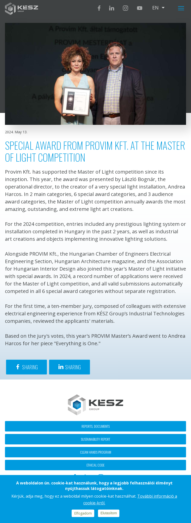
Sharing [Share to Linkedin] (73, 367)
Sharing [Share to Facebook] (30, 367)
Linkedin (111, 8)
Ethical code (95, 465)
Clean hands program (95, 452)
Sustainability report (95, 439)
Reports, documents (96, 426)
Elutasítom (108, 513)
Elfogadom (83, 513)
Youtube (139, 8)
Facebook (99, 8)
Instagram (125, 8)
